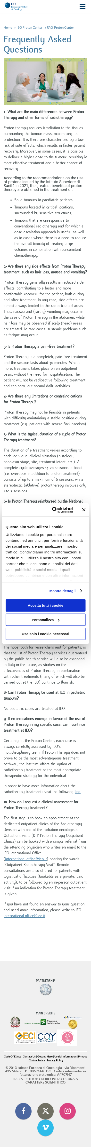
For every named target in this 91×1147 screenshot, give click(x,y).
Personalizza (46, 620)
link (78, 792)
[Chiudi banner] (83, 510)
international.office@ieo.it (26, 859)
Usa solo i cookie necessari (45, 634)
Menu (82, 6)
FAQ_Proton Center (60, 27)
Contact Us (29, 1056)
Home (8, 27)
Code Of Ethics (12, 1056)
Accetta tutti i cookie (45, 605)
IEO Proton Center (29, 27)
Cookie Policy (37, 1060)
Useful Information (65, 1056)
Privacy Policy (55, 1060)
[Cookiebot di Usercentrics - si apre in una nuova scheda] (54, 510)
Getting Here (45, 1056)
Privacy (82, 1056)
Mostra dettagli (62, 591)
